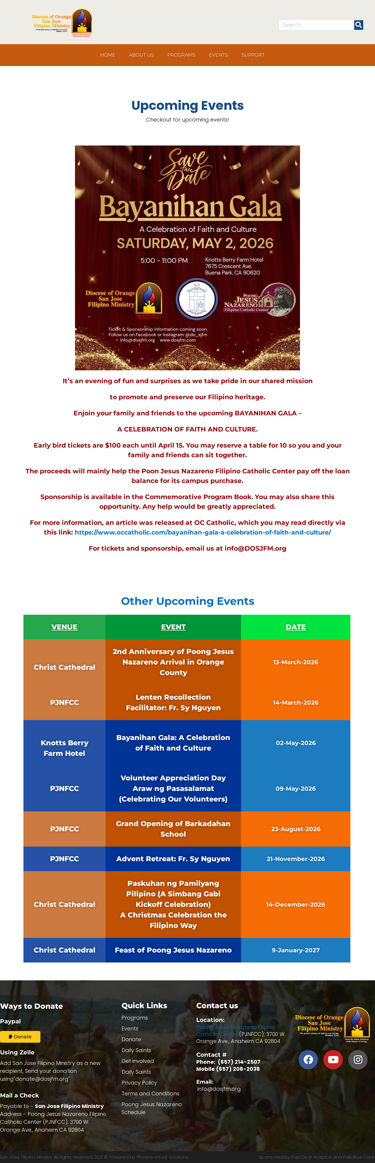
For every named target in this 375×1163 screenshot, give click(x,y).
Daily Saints (136, 1050)
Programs (181, 55)
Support (253, 55)
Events (218, 55)
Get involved (138, 1061)
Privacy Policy (139, 1082)
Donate (131, 1039)
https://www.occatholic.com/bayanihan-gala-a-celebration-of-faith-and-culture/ (203, 532)
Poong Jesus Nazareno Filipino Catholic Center (235, 1030)
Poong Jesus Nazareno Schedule (152, 1108)
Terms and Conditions (150, 1093)
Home (107, 55)
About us (141, 55)
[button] (20, 1037)
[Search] (358, 25)
